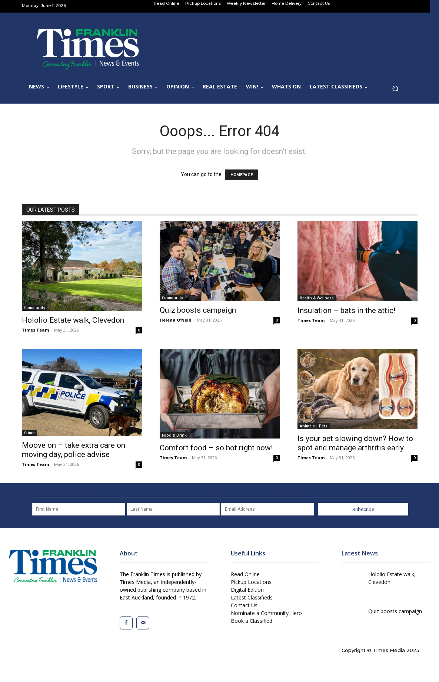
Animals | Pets (313, 426)
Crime (29, 432)
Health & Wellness (317, 297)
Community (34, 307)
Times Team (35, 330)
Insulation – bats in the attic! (346, 310)
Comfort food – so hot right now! (216, 447)
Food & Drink (174, 435)
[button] (398, 90)
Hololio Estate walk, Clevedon (73, 320)
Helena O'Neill (176, 320)
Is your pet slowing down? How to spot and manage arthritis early (355, 443)
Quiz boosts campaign (198, 310)
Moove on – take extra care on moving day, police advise (73, 450)
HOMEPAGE (241, 174)
